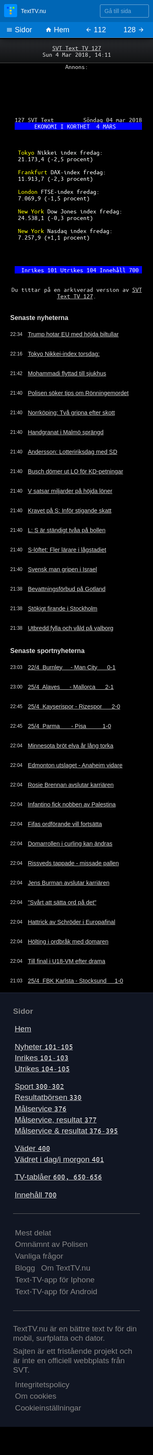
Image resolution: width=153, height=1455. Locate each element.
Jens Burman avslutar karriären (68, 883)
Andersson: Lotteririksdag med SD (72, 452)
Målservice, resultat (56, 1119)
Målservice (41, 1108)
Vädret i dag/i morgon (59, 1159)
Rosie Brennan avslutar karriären (70, 785)
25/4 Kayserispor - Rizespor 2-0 (74, 706)
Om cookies (35, 1396)
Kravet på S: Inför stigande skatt (69, 510)
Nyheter (44, 1046)
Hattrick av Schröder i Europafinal (71, 922)
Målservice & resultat (66, 1130)
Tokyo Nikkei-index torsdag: (64, 354)
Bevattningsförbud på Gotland (66, 589)
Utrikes (42, 1068)
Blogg (25, 1268)
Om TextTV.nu (66, 1268)
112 (95, 30)
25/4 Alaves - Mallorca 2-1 (70, 687)
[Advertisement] (76, 90)
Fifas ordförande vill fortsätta (65, 824)
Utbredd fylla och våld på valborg (70, 628)
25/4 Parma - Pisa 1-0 (69, 726)
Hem (57, 30)
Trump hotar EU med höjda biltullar (73, 334)
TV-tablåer (58, 1177)
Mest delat (33, 1232)
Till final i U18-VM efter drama (66, 961)
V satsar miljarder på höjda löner (70, 491)
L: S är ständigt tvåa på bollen (66, 530)
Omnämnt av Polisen (51, 1244)
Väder (32, 1148)
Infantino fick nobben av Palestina (71, 804)
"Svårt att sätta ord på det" (62, 902)
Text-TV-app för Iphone (55, 1279)
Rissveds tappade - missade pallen (73, 863)
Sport (39, 1086)
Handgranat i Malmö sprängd (66, 432)
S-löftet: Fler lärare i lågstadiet (67, 549)
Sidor (19, 30)
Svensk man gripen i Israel (62, 569)
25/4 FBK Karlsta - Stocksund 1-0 (75, 980)
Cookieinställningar (48, 1408)
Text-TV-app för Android (56, 1291)
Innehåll (36, 1195)
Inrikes (42, 1057)
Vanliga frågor (39, 1256)
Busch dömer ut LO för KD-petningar (75, 471)
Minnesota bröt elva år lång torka (70, 745)
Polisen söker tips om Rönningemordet (78, 393)
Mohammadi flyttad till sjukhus (67, 373)
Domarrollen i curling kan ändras (70, 843)
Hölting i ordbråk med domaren (68, 941)
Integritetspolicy (42, 1384)
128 (134, 30)
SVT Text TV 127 (76, 47)
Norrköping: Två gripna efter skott (71, 412)
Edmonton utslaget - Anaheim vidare (75, 765)
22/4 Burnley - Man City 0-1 (71, 667)
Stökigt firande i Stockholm (62, 608)
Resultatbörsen (48, 1097)
